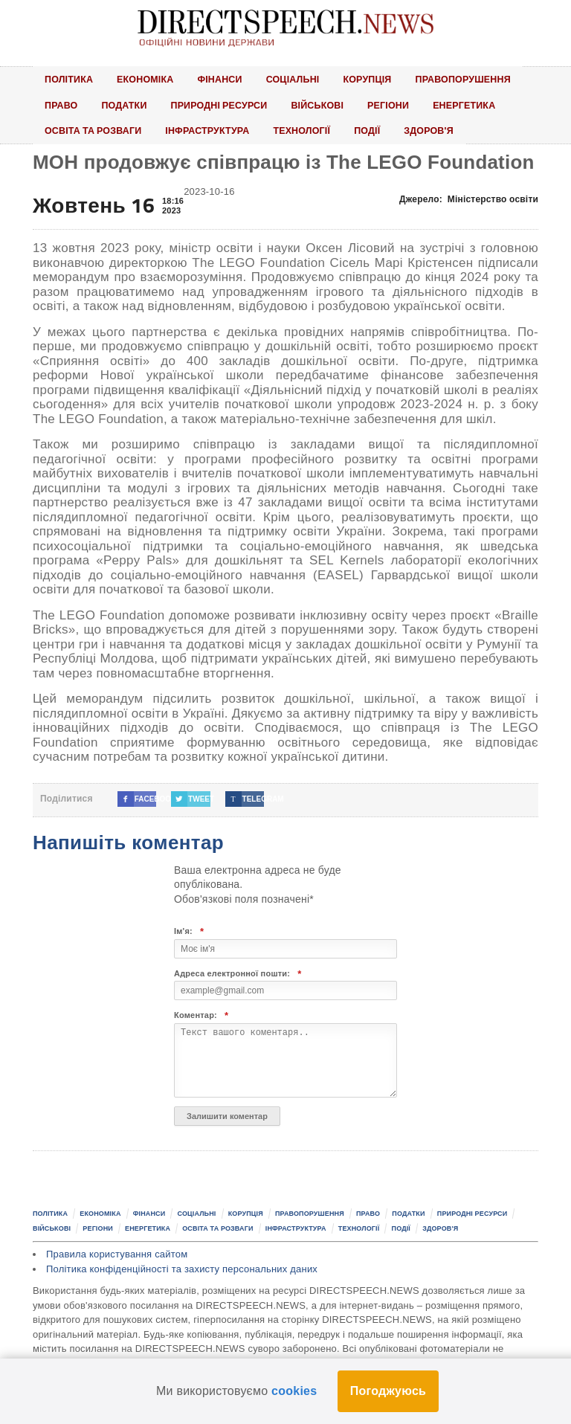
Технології (311, 132)
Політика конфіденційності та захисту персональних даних (181, 1271)
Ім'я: (189, 934)
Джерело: (468, 201)
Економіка (148, 79)
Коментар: (201, 1018)
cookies (294, 1391)
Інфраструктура (213, 132)
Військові (326, 105)
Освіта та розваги (95, 132)
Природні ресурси (224, 105)
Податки (126, 105)
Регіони (400, 105)
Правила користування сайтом (116, 1257)
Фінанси (225, 79)
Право (62, 105)
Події (379, 132)
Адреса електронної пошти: (238, 976)
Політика (70, 79)
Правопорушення (476, 79)
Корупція (377, 79)
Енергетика (478, 105)
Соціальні (301, 79)
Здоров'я (442, 132)
